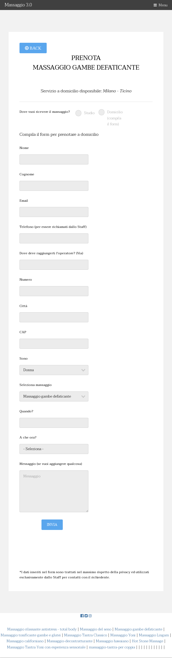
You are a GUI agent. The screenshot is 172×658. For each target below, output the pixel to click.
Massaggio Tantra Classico (85, 635)
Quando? (26, 411)
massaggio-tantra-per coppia (112, 647)
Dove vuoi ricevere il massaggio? (44, 112)
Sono (23, 358)
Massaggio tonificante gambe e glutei (31, 635)
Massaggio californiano (25, 641)
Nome (24, 148)
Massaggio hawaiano (112, 641)
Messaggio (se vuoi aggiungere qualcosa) (50, 464)
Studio (89, 113)
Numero (25, 279)
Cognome (26, 174)
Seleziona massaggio (35, 385)
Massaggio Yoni (123, 635)
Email (23, 201)
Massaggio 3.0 (18, 5)
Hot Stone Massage (147, 641)
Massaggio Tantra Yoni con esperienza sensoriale (46, 647)
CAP (22, 332)
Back (33, 48)
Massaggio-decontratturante (69, 641)
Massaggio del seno (95, 629)
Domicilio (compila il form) (115, 118)
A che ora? (27, 437)
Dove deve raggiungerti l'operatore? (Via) (51, 253)
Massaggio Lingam (154, 635)
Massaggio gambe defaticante (138, 629)
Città (23, 306)
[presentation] (53, 539)
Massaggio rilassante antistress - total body (42, 629)
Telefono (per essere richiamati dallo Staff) (53, 227)
